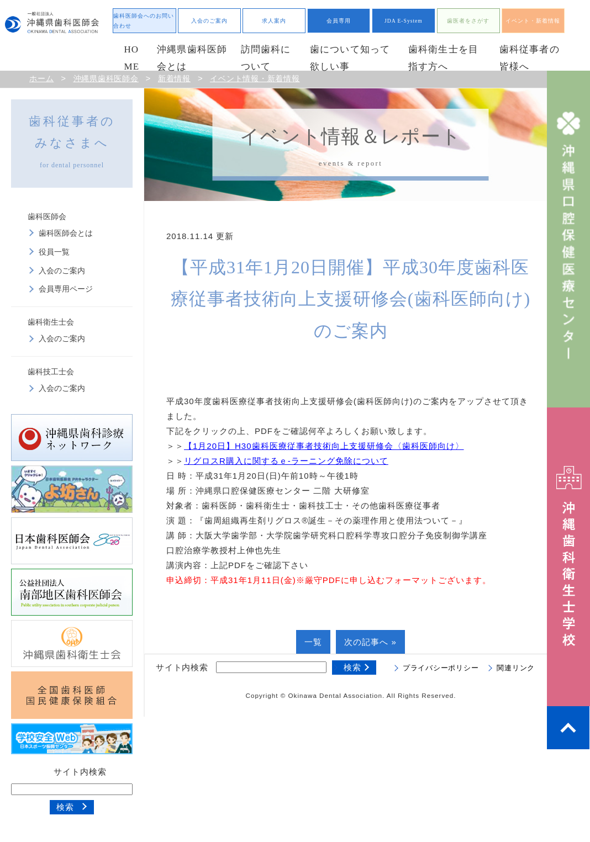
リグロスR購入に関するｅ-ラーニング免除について (286, 460)
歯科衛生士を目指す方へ (443, 58)
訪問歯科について (266, 58)
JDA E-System (403, 21)
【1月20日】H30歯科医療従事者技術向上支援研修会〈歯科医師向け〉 (324, 446)
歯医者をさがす (468, 21)
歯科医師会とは (66, 233)
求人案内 (274, 21)
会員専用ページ (66, 289)
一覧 (313, 642)
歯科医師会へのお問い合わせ (143, 20)
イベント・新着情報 (532, 21)
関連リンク (516, 668)
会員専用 (338, 21)
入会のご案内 (209, 21)
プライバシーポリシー (441, 668)
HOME (131, 58)
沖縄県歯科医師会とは (192, 58)
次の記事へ (366, 642)
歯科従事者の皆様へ (529, 58)
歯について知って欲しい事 (350, 58)
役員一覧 (54, 252)
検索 (65, 807)
